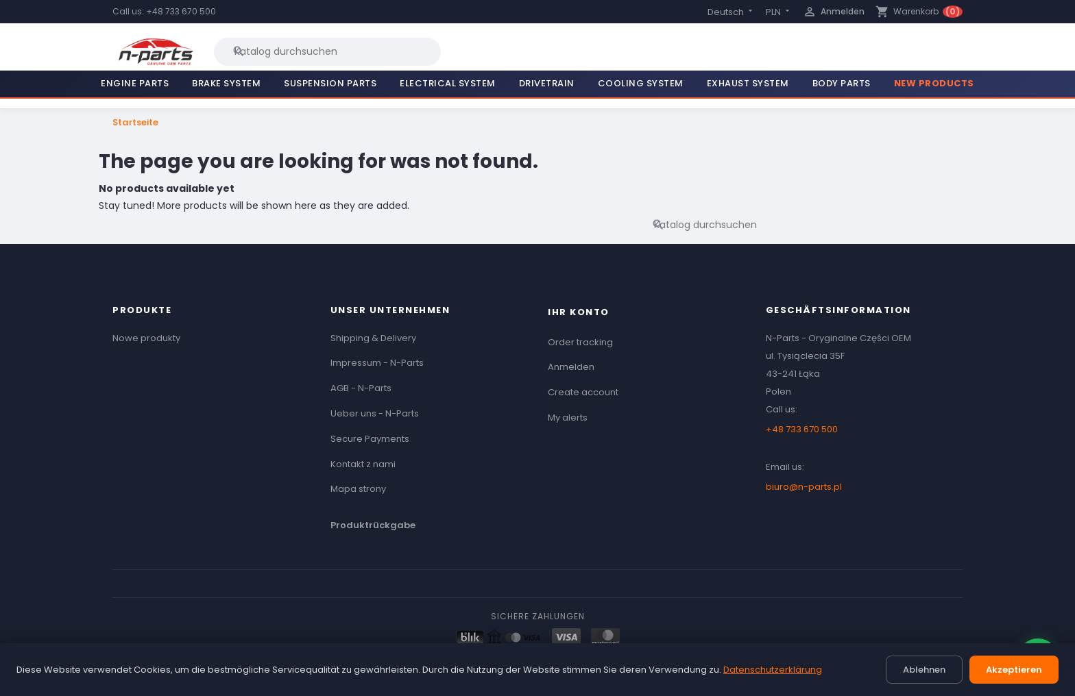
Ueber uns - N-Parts (374, 413)
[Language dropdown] (731, 12)
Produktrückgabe (372, 525)
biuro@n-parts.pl (804, 486)
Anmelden (571, 366)
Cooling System (641, 83)
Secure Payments (369, 438)
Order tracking (580, 342)
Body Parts (841, 83)
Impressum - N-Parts (377, 362)
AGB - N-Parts (360, 388)
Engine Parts (135, 83)
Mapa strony (358, 488)
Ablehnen (924, 669)
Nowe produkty (146, 338)
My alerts (568, 417)
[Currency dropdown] (779, 12)
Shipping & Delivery (373, 338)
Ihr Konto (578, 312)
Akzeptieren (1014, 669)
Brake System (226, 83)
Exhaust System (748, 83)
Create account (583, 392)
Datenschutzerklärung (772, 669)
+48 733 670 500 (181, 11)
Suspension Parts (330, 83)
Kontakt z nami (363, 464)
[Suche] (327, 51)
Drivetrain (547, 83)
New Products (934, 83)
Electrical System (448, 83)
